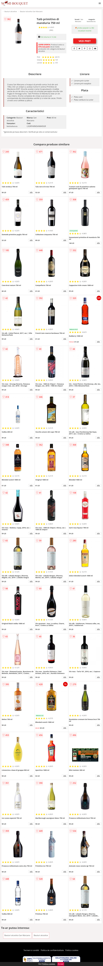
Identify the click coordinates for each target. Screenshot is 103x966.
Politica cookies (71, 950)
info (31, 192)
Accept (61, 964)
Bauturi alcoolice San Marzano (31, 11)
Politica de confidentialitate (52, 950)
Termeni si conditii (31, 950)
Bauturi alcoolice (11, 11)
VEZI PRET (85, 41)
